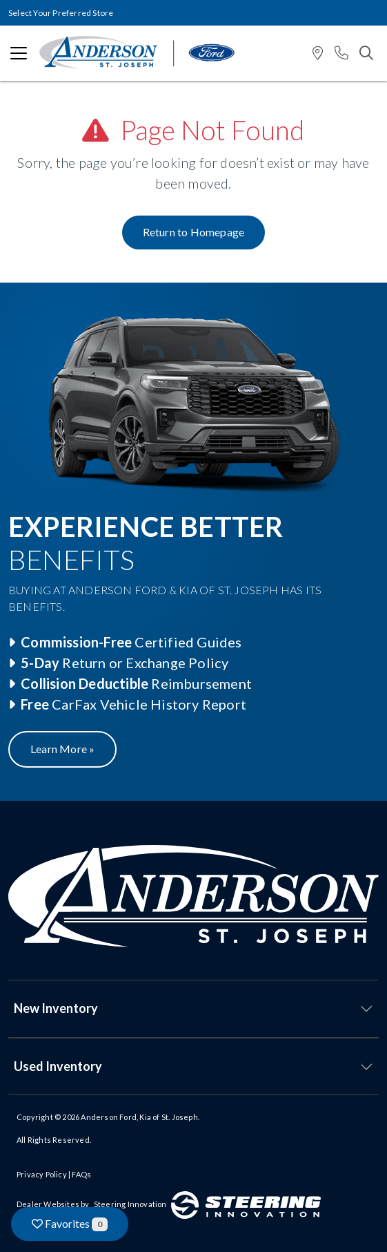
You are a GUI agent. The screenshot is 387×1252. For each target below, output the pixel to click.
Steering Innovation (130, 1203)
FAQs (81, 1174)
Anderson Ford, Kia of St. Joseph (139, 1116)
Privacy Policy (42, 1174)
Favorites (70, 1224)
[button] (317, 53)
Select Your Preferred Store (60, 13)
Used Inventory (58, 1066)
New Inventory (56, 1008)
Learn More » (62, 748)
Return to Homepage (194, 231)
